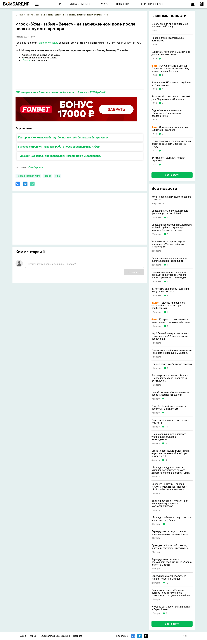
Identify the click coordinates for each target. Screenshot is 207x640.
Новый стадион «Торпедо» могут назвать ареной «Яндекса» (170, 393)
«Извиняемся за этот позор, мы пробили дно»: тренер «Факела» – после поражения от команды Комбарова (170, 275)
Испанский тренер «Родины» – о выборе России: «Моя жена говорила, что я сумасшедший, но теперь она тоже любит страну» (170, 593)
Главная (19, 15)
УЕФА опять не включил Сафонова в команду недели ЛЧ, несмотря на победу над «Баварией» (170, 69)
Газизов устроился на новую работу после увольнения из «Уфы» (59, 146)
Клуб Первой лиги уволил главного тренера (171, 198)
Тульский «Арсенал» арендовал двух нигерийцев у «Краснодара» (60, 155)
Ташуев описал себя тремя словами (172, 364)
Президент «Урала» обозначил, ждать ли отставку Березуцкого (169, 546)
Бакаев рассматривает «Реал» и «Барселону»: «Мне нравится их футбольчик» (169, 378)
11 (166, 427)
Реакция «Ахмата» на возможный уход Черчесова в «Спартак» (170, 97)
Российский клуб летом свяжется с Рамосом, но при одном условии (171, 351)
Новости (29, 15)
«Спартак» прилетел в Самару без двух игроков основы (170, 53)
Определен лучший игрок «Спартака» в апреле (169, 128)
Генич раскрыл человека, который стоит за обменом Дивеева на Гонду (171, 144)
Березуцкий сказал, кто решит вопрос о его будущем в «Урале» (169, 532)
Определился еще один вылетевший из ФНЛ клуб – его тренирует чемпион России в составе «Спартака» (171, 227)
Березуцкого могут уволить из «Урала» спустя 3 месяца (168, 577)
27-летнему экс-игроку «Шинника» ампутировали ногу (171, 290)
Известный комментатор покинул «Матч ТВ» (170, 421)
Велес (47, 175)
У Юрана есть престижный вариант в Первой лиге (171, 608)
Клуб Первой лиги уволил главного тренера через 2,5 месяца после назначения (171, 336)
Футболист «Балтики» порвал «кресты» (168, 159)
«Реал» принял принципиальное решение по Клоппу (169, 25)
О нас (33, 636)
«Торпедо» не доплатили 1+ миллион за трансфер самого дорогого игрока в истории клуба (170, 470)
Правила (77, 636)
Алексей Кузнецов (48, 42)
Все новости (172, 175)
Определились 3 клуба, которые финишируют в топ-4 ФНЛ (169, 212)
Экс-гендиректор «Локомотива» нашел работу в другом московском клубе (169, 503)
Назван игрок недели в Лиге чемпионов (167, 39)
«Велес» (26, 60)
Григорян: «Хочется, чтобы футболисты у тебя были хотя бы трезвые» (63, 137)
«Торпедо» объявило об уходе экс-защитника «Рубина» (171, 518)
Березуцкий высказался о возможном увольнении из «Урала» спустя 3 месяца (171, 562)
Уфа (57, 175)
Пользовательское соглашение (54, 636)
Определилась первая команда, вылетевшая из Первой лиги (169, 259)
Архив (23, 636)
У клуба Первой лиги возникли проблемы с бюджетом (168, 407)
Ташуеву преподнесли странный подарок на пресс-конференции (168, 305)
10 (167, 583)
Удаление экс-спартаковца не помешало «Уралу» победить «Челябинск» (168, 244)
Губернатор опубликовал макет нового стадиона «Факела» (170, 320)
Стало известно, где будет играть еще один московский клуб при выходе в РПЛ (170, 453)
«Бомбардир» (35, 167)
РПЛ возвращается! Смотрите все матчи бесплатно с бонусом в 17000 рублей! (61, 92)
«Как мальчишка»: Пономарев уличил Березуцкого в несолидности (168, 437)
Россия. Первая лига (28, 175)
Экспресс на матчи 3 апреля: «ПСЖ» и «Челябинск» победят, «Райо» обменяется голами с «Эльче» (169, 487)
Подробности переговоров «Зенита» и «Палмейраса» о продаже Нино (167, 113)
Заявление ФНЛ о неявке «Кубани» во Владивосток (171, 84)
